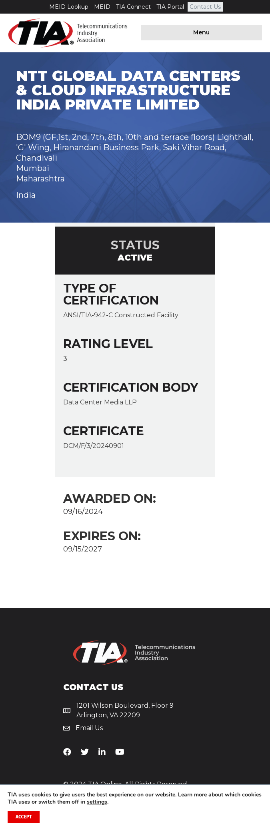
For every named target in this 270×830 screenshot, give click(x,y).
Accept (24, 817)
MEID (102, 6)
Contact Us (205, 6)
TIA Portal (170, 6)
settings (97, 802)
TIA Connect (133, 6)
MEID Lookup (68, 6)
